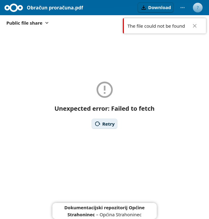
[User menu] (197, 7)
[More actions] (182, 7)
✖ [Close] (194, 26)
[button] (156, 7)
